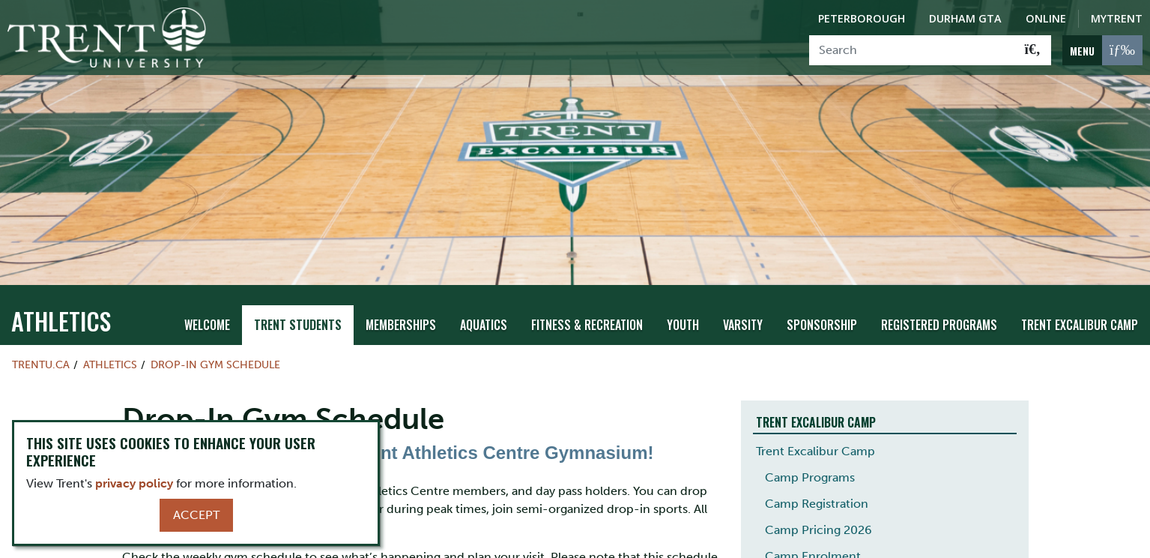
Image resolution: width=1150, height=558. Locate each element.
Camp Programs (810, 461)
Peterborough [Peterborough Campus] (861, 18)
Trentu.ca (41, 349)
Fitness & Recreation (587, 309)
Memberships (401, 309)
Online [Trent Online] (1046, 18)
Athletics (61, 304)
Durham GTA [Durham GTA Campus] (965, 18)
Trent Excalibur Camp (1079, 309)
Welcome (207, 309)
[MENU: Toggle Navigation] (1102, 50)
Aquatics (483, 309)
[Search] (912, 50)
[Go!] (1032, 50)
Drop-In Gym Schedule (215, 349)
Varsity (743, 309)
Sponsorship (822, 309)
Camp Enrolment (813, 539)
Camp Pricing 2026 (818, 513)
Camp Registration (816, 487)
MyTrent (1117, 18)
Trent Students (298, 309)
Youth (683, 309)
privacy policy (134, 483)
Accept (196, 515)
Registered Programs (939, 309)
